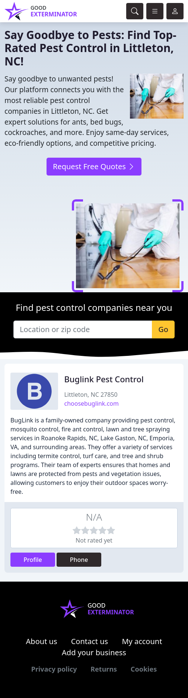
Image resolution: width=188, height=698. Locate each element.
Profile (32, 560)
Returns (103, 669)
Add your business (94, 652)
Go (163, 329)
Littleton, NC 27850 (90, 394)
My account (142, 641)
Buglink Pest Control (103, 379)
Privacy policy (54, 669)
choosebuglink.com (91, 403)
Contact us (89, 641)
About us (41, 641)
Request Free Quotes (94, 166)
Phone (79, 560)
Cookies (144, 669)
